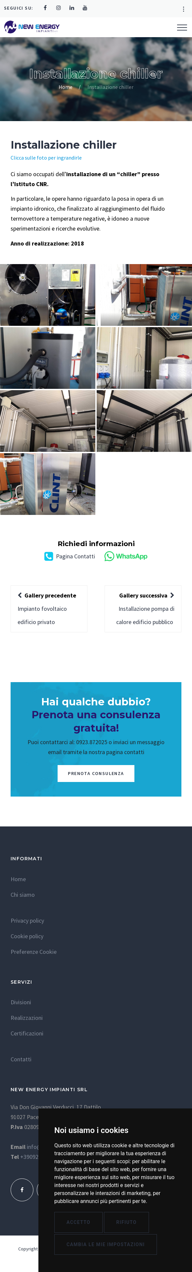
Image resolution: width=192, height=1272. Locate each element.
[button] (183, 9)
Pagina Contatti (69, 556)
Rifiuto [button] (126, 1222)
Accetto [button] (78, 1222)
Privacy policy (27, 920)
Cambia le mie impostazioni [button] (106, 1244)
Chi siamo (23, 894)
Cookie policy (27, 936)
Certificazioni (27, 1033)
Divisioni (21, 1002)
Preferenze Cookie (34, 951)
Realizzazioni (27, 1018)
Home (65, 87)
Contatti (21, 1059)
